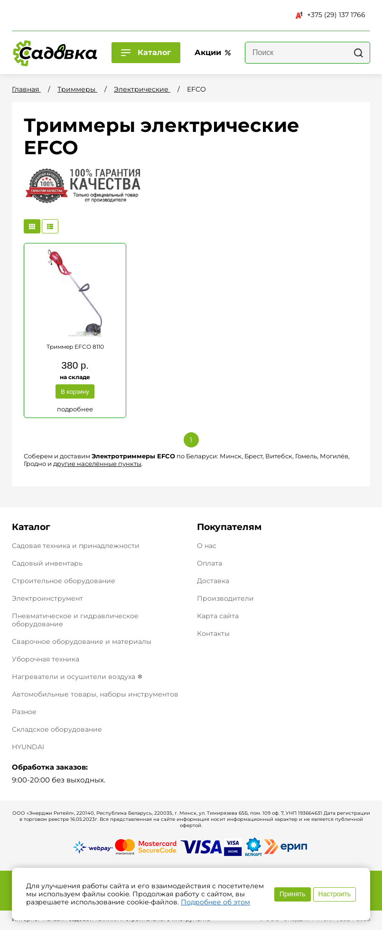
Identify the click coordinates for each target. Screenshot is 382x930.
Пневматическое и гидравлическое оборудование (75, 620)
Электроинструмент (47, 598)
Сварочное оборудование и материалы (81, 641)
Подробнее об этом (215, 902)
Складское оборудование (57, 729)
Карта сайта (218, 616)
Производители (225, 599)
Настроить (334, 894)
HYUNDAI (28, 747)
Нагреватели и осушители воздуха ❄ (77, 676)
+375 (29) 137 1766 (330, 14)
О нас (206, 546)
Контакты (213, 634)
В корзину (75, 391)
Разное (24, 711)
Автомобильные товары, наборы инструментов (95, 694)
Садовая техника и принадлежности (76, 545)
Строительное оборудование (63, 581)
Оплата (209, 563)
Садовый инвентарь (47, 563)
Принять (293, 894)
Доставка (213, 581)
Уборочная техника (45, 659)
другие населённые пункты (97, 463)
